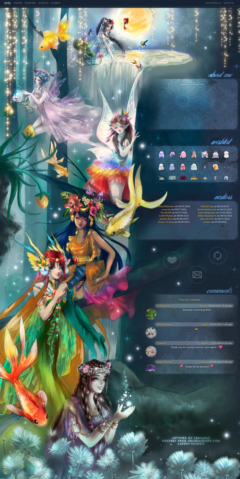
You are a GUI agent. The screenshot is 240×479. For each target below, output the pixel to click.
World (43, 3)
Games (55, 3)
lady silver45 (207, 218)
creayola (166, 209)
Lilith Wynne (166, 215)
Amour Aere (166, 218)
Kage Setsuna (164, 361)
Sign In (229, 3)
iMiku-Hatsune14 (207, 215)
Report (203, 305)
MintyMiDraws (166, 206)
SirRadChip (163, 305)
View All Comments (189, 299)
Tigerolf (161, 343)
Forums (30, 3)
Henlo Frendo (164, 324)
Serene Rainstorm (207, 209)
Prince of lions (166, 221)
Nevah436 (166, 212)
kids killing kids (206, 212)
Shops (18, 3)
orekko (207, 221)
